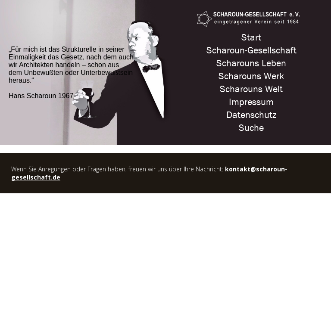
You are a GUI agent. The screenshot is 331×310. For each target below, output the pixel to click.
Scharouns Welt (251, 89)
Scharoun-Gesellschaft (251, 50)
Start (251, 37)
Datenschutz (251, 115)
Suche (251, 128)
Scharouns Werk (251, 76)
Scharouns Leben (251, 63)
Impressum (251, 102)
